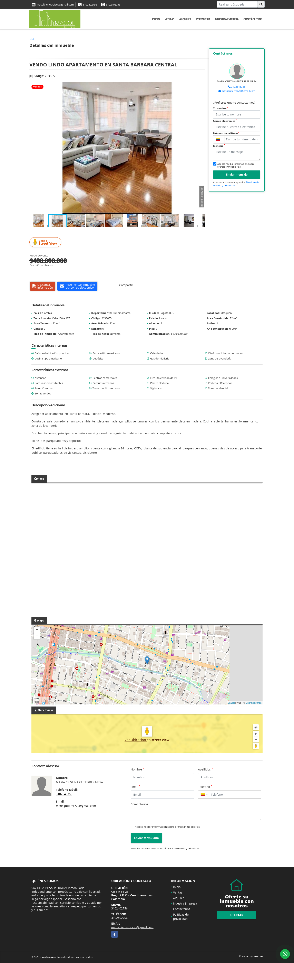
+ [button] (37, 630)
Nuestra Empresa (227, 19)
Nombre (137, 769)
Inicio (156, 19)
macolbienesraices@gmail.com (55, 4)
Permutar (203, 19)
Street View (46, 242)
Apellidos (205, 769)
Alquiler (185, 19)
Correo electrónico (225, 121)
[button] (201, 86)
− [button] (37, 636)
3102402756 (90, 4)
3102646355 (238, 86)
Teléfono (205, 787)
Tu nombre (220, 108)
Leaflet (231, 703)
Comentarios (139, 804)
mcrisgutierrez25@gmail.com (238, 91)
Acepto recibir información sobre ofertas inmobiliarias (167, 827)
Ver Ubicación (136, 740)
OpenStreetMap (254, 703)
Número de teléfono (226, 133)
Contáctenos (252, 19)
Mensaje (219, 146)
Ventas (169, 19)
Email (135, 787)
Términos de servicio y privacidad (181, 848)
